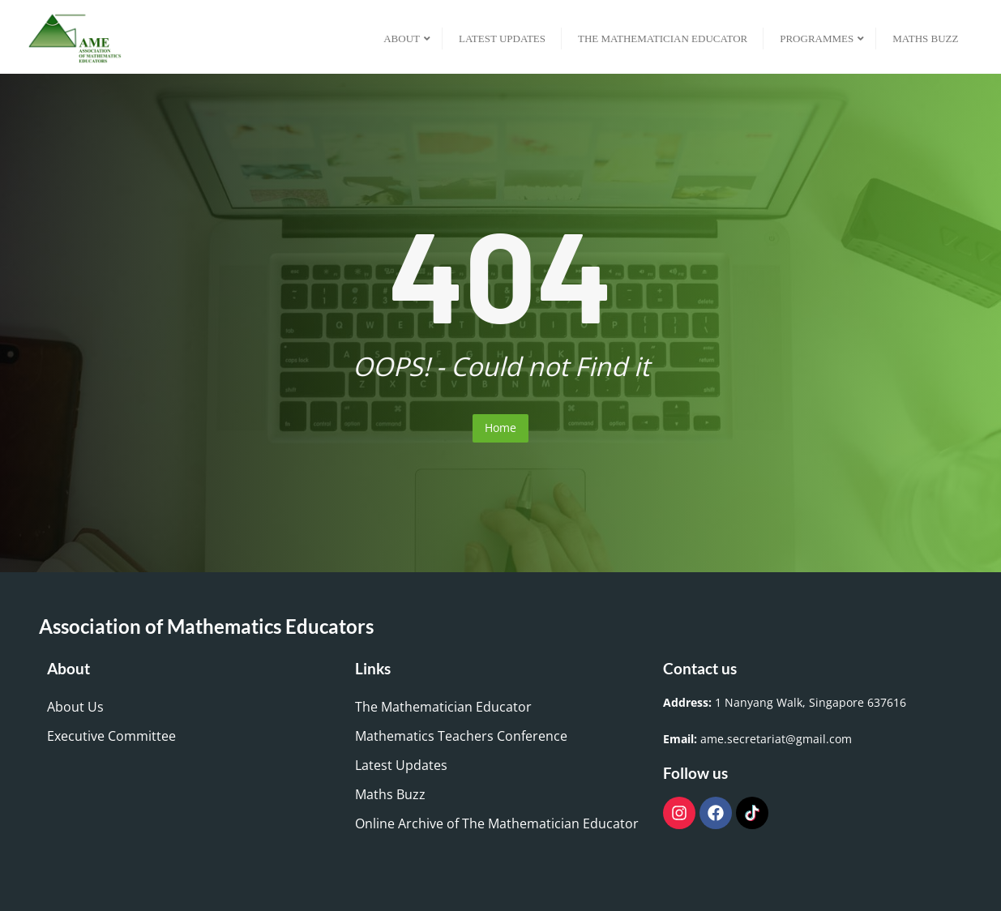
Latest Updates (401, 765)
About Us (75, 707)
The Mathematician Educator (443, 707)
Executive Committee (111, 736)
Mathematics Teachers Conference (461, 736)
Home (500, 427)
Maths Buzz (390, 794)
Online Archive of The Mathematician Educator (497, 823)
